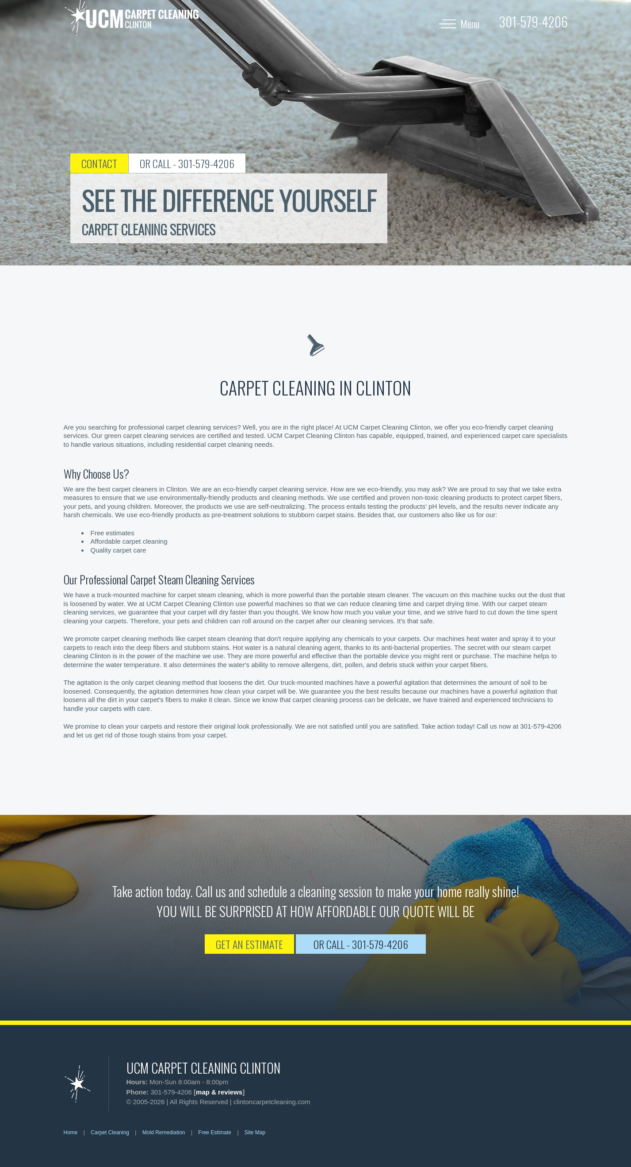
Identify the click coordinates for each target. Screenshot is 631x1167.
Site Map (255, 1132)
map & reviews (219, 1092)
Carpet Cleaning (110, 1132)
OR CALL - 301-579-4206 (187, 163)
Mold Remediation (163, 1132)
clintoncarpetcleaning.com (271, 1102)
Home (71, 1132)
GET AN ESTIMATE (249, 944)
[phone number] (533, 21)
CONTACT (99, 163)
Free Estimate (214, 1132)
